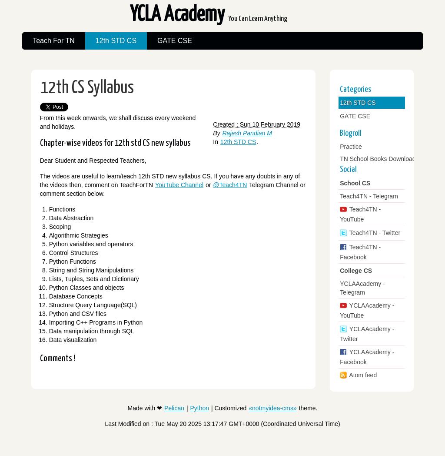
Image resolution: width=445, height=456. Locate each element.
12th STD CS (116, 40)
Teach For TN (54, 40)
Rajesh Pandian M (247, 133)
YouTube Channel (179, 184)
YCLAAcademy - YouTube (367, 310)
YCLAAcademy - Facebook (367, 357)
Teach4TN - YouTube (360, 214)
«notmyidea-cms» (273, 408)
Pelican (174, 408)
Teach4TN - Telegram (369, 196)
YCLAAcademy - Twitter (367, 333)
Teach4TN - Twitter (374, 232)
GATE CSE (174, 40)
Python (199, 408)
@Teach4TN (230, 184)
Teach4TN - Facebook (360, 252)
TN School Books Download (377, 158)
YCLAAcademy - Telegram (362, 288)
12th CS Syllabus (87, 88)
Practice (351, 146)
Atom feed (362, 375)
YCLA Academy (208, 17)
